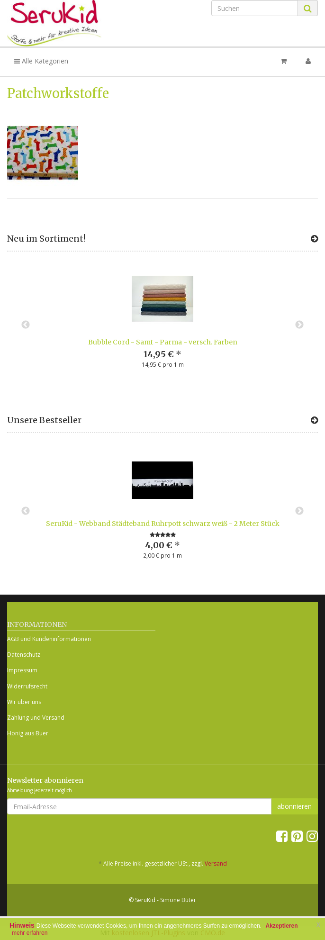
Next (299, 325)
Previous (25, 325)
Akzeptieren (282, 925)
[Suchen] (254, 8)
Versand (216, 863)
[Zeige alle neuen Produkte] (314, 239)
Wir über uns (24, 702)
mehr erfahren (29, 933)
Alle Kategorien (41, 60)
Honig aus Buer (27, 733)
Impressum (22, 670)
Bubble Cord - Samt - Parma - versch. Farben (162, 342)
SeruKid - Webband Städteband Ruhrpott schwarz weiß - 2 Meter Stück (163, 523)
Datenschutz (23, 655)
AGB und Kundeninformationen (49, 639)
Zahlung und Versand (35, 718)
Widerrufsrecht (27, 686)
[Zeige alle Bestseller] (314, 420)
